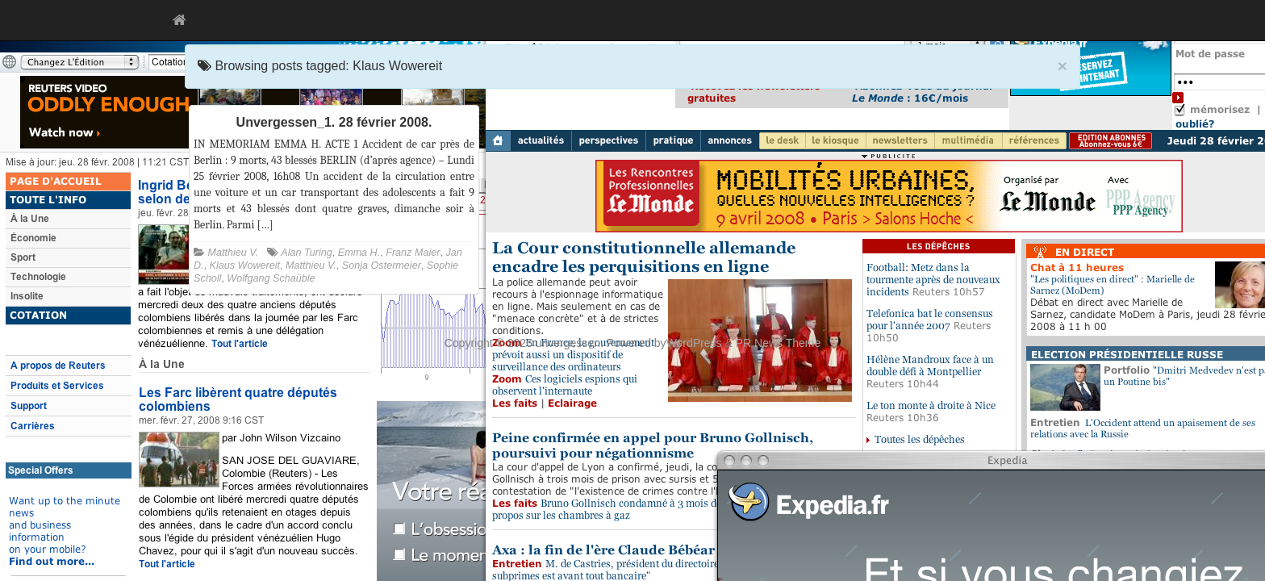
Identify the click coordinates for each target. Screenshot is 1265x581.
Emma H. (359, 252)
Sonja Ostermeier (381, 265)
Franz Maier (413, 252)
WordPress (694, 342)
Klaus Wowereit (245, 265)
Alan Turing (306, 252)
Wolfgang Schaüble (271, 278)
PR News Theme (778, 342)
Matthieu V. (233, 252)
